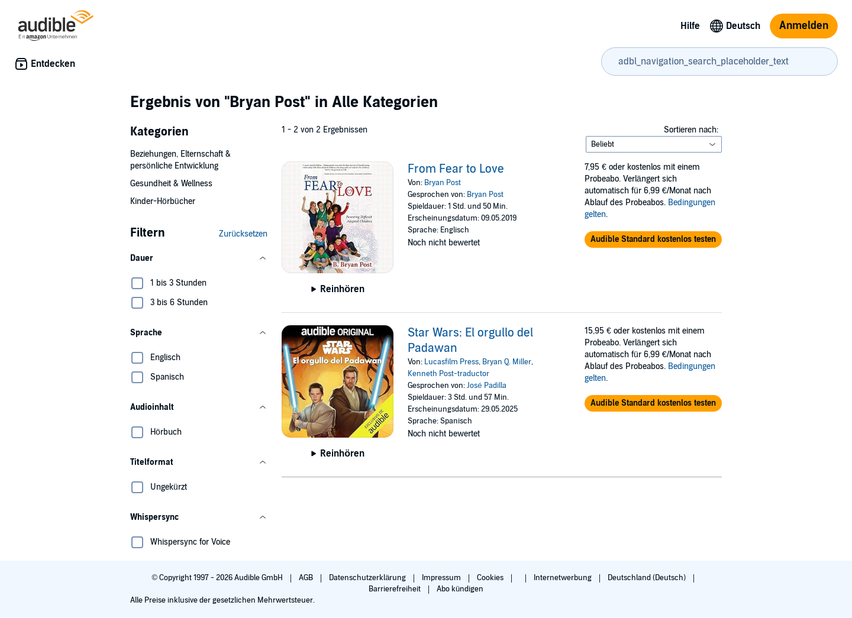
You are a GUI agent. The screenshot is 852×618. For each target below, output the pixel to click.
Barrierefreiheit (395, 589)
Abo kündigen (460, 589)
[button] (198, 258)
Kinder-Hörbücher (162, 201)
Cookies (491, 578)
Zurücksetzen (243, 234)
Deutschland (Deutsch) (648, 578)
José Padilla (486, 385)
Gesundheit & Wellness (171, 184)
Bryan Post (442, 182)
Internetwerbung (563, 578)
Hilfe (690, 26)
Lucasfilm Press (451, 362)
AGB (307, 578)
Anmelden (803, 26)
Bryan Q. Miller (506, 362)
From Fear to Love (456, 169)
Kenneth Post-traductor (448, 373)
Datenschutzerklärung (368, 578)
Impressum (442, 578)
